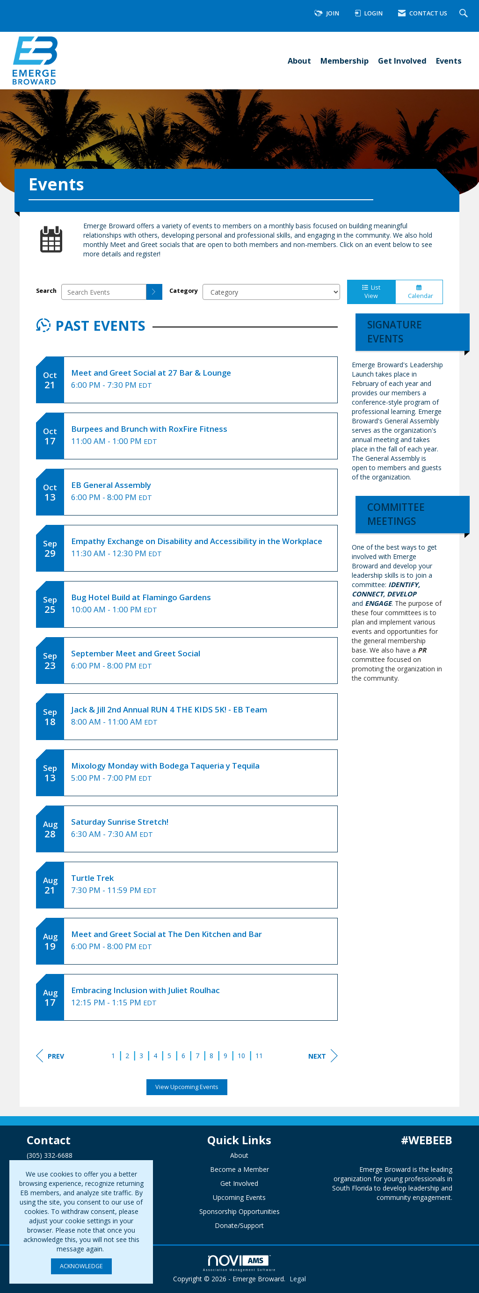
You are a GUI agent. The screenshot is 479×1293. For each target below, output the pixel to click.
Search (46, 291)
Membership (344, 60)
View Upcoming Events (186, 1087)
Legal (298, 1278)
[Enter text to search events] (103, 292)
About (299, 60)
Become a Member (239, 1169)
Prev (50, 1055)
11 (259, 1055)
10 (241, 1055)
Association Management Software (239, 1263)
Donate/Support (239, 1225)
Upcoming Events (239, 1197)
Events (449, 60)
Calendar (419, 292)
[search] (154, 292)
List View (371, 291)
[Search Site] (464, 14)
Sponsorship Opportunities (239, 1211)
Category (183, 291)
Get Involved (402, 60)
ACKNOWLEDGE (81, 1266)
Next (323, 1055)
